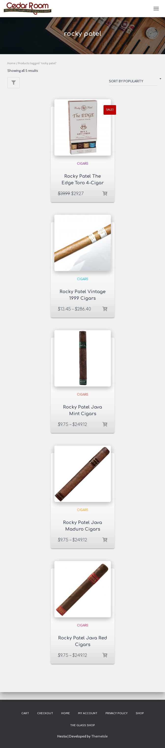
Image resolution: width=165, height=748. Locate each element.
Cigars (82, 163)
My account (87, 713)
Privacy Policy (116, 713)
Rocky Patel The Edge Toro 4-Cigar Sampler (82, 183)
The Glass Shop (82, 725)
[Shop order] (133, 82)
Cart (25, 713)
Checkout (45, 713)
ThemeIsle (99, 736)
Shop (140, 713)
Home (11, 63)
